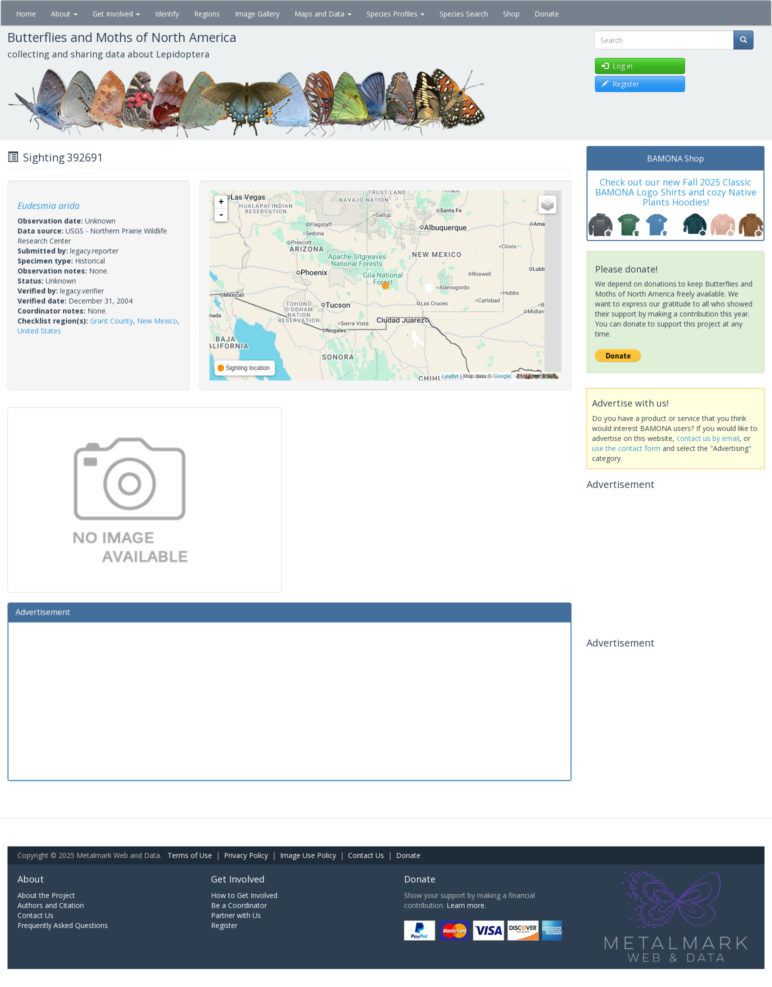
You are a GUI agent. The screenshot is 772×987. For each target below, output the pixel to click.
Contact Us (366, 855)
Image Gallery (257, 13)
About (64, 13)
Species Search (464, 13)
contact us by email (708, 438)
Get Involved (116, 13)
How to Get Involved (244, 895)
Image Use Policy (308, 855)
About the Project (46, 895)
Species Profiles (395, 13)
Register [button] (620, 83)
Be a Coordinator (239, 905)
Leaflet (450, 376)
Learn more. (466, 905)
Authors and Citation (51, 905)
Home (26, 13)
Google (501, 376)
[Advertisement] (289, 700)
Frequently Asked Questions (63, 925)
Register (224, 925)
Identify (167, 13)
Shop (511, 13)
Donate (546, 13)
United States (39, 331)
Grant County (111, 321)
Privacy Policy (246, 855)
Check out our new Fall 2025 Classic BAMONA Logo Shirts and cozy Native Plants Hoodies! (675, 192)
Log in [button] (617, 65)
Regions (207, 13)
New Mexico (157, 321)
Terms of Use (190, 855)
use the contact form (626, 448)
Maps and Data (323, 13)
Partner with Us (236, 915)
